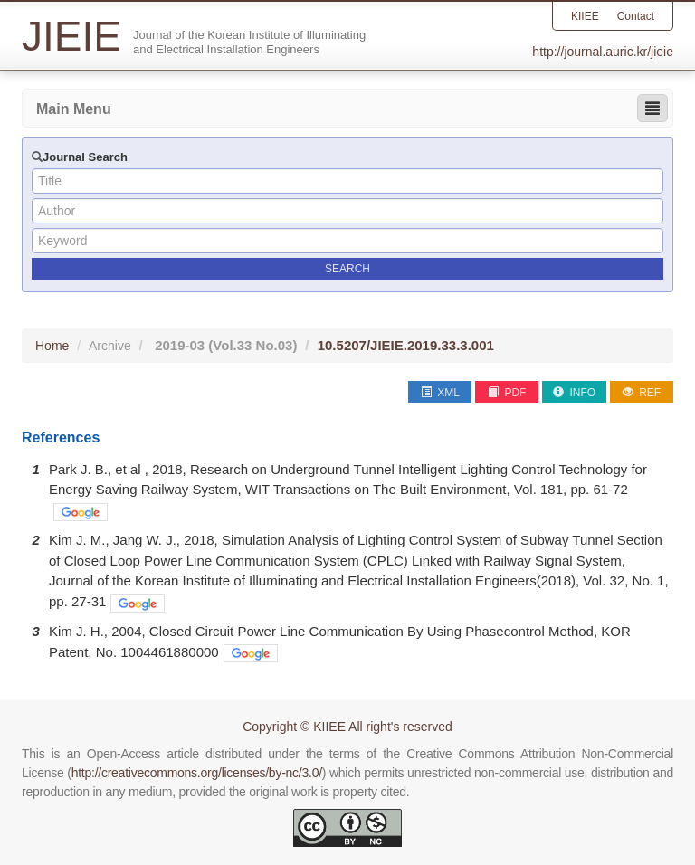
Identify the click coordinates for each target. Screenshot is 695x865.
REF (642, 392)
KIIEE (585, 16)
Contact (635, 16)
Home (52, 345)
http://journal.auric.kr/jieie (602, 51)
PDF (507, 392)
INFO (574, 392)
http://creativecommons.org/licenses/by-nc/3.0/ (196, 772)
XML (440, 392)
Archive (110, 345)
